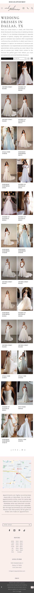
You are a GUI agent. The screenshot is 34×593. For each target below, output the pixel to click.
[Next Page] (25, 450)
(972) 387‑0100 (17, 567)
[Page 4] (17, 450)
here (20, 591)
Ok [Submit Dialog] (32, 587)
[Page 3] (15, 450)
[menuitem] (23, 8)
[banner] (12, 8)
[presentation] (9, 73)
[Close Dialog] (1, 587)
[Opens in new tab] (17, 474)
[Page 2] (13, 450)
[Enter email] (17, 525)
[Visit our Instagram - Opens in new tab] (14, 530)
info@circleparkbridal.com (17, 571)
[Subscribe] (30, 525)
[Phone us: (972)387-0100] (28, 8)
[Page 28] (22, 450)
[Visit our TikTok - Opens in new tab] (24, 531)
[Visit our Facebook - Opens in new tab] (9, 531)
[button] (7, 59)
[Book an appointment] (17, 2)
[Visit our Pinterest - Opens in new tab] (19, 531)
